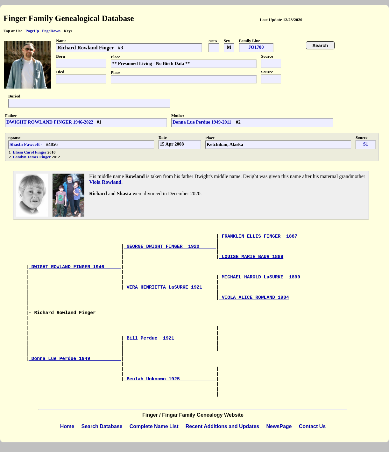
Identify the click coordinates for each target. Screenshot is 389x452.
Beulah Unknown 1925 (170, 379)
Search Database (102, 426)
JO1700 (256, 47)
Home (67, 426)
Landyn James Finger (32, 157)
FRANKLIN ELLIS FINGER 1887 (258, 236)
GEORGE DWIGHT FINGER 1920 (170, 246)
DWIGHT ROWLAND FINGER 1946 (75, 266)
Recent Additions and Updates (222, 426)
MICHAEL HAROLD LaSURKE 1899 (259, 277)
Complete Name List (154, 426)
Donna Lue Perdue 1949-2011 (202, 122)
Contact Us (312, 426)
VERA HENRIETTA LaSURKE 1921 (170, 287)
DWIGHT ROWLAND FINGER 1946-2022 (49, 122)
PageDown (51, 31)
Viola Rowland (105, 182)
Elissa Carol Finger (30, 152)
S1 (365, 144)
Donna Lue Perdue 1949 (75, 358)
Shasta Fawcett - (26, 144)
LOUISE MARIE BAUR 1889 (251, 256)
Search (320, 45)
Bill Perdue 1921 (170, 338)
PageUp (32, 31)
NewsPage (279, 426)
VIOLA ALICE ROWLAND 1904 (254, 297)
